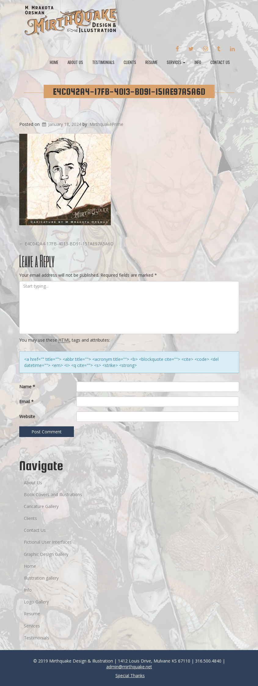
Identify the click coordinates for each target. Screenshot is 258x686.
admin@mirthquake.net (129, 667)
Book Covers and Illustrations (53, 494)
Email (26, 401)
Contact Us (220, 62)
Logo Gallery (36, 602)
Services (176, 62)
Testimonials (103, 62)
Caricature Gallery (41, 506)
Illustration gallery (41, 578)
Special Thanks (130, 675)
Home (54, 62)
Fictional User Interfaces (48, 542)
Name (27, 386)
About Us (75, 62)
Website (27, 416)
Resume (151, 62)
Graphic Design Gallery (46, 554)
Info (197, 62)
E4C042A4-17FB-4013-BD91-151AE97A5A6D (129, 91)
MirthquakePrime (106, 124)
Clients (130, 62)
